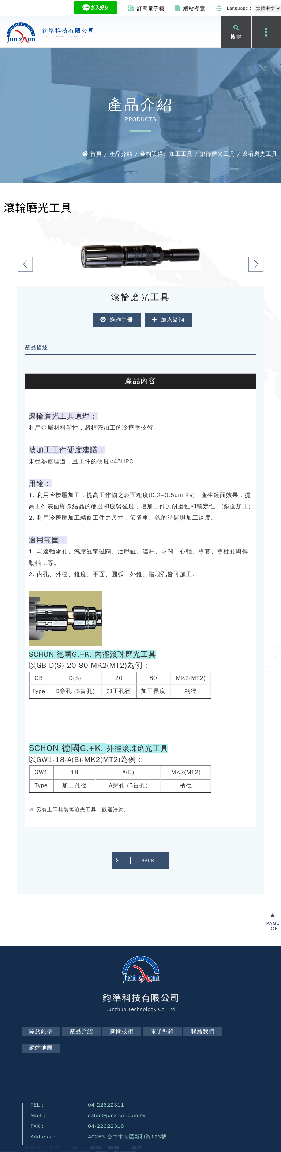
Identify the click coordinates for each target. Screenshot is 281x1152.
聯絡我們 (202, 1031)
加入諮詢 (168, 319)
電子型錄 (162, 1031)
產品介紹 (81, 1031)
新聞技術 (122, 1031)
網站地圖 (41, 1048)
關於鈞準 (41, 1031)
